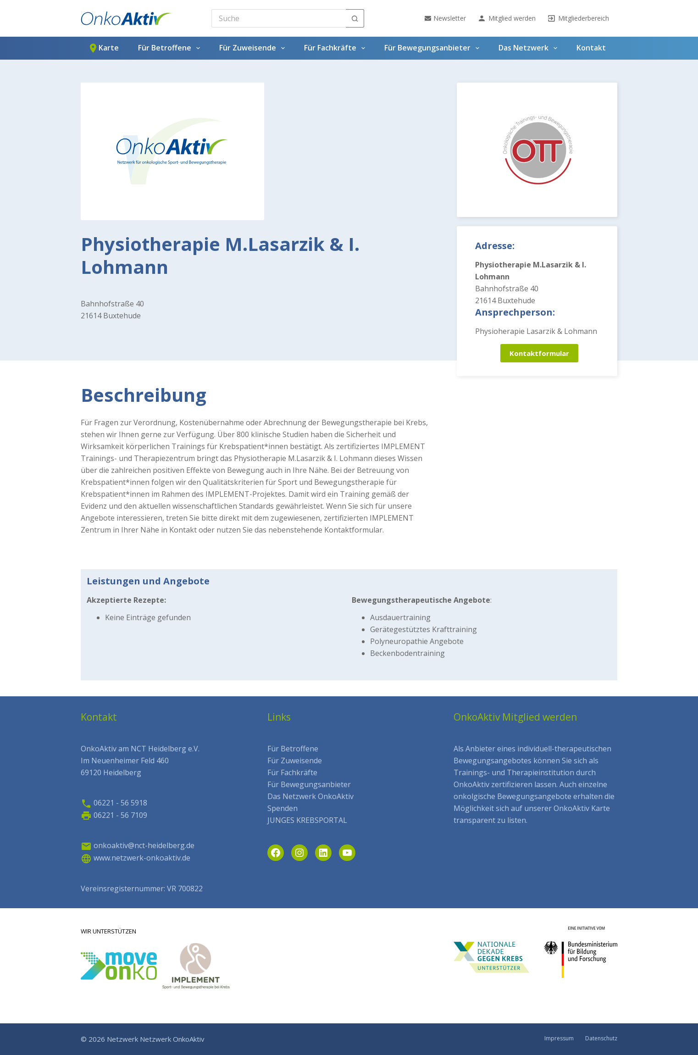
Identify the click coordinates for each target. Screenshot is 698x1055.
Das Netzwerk (530, 48)
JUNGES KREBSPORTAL (307, 820)
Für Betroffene (171, 48)
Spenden (282, 808)
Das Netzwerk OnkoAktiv (310, 796)
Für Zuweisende (253, 48)
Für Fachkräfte (336, 48)
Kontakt (591, 48)
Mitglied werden (506, 18)
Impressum (559, 1038)
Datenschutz (601, 1038)
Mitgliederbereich (578, 18)
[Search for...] (278, 18)
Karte (103, 48)
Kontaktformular (539, 353)
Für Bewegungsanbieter (433, 48)
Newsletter (445, 18)
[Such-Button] (355, 18)
